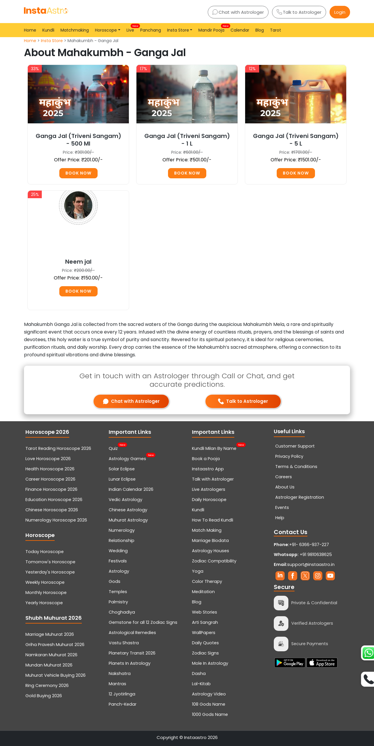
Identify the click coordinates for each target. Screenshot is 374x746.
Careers (283, 477)
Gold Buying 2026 (43, 696)
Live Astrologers (208, 489)
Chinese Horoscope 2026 (51, 510)
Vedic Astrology (125, 499)
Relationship (121, 540)
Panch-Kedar (122, 704)
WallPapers (203, 633)
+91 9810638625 (303, 554)
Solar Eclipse (122, 469)
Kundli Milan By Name (214, 447)
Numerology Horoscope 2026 (56, 520)
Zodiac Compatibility (214, 561)
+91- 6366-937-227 (309, 545)
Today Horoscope (44, 552)
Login (339, 12)
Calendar (240, 30)
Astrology (119, 571)
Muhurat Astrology (128, 520)
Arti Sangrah (205, 622)
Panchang (150, 30)
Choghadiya (122, 612)
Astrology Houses (210, 551)
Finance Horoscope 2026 (51, 489)
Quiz (113, 447)
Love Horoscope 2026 (48, 459)
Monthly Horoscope (46, 592)
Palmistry (118, 602)
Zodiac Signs (205, 653)
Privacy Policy (289, 456)
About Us (285, 487)
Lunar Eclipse (122, 479)
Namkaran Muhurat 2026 (51, 655)
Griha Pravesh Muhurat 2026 (54, 644)
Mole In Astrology (210, 663)
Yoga (197, 571)
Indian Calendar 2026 (131, 489)
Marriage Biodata (210, 540)
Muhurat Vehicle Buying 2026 (55, 675)
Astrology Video (209, 694)
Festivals (118, 561)
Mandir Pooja (212, 28)
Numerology (122, 530)
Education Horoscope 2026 (53, 499)
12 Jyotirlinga (122, 694)
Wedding (118, 551)
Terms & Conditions (296, 466)
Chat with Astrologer (238, 12)
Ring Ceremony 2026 (47, 685)
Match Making (206, 530)
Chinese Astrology (128, 510)
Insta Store (52, 41)
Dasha (199, 673)
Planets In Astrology (129, 663)
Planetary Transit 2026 (132, 653)
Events (282, 507)
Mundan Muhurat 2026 (48, 665)
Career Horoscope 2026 (50, 479)
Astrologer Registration (299, 497)
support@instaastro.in (311, 564)
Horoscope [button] (106, 30)
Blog (259, 30)
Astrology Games (127, 458)
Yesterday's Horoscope (50, 572)
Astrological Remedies (132, 633)
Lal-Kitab (201, 684)
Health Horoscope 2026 (50, 469)
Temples (118, 592)
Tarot (275, 30)
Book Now (78, 173)
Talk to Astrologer (299, 12)
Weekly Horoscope (45, 582)
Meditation (203, 592)
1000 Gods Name (210, 714)
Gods (114, 581)
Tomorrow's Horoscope (50, 562)
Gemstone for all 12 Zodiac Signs (143, 622)
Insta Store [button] (178, 30)
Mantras (117, 684)
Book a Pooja (206, 459)
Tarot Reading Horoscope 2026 (58, 448)
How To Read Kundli (212, 520)
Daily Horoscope (209, 499)
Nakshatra (120, 673)
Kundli (48, 30)
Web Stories (204, 612)
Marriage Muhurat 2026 (49, 634)
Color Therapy (207, 581)
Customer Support (295, 446)
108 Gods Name (208, 704)
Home (30, 30)
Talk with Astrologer (213, 479)
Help (279, 518)
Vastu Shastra (124, 643)
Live (131, 28)
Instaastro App (208, 469)
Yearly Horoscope (44, 603)
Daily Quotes (205, 643)
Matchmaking (74, 30)
